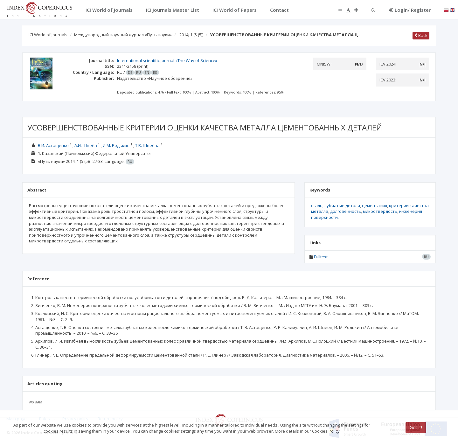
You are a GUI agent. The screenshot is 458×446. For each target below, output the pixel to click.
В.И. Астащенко (53, 145)
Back (420, 35)
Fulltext (321, 257)
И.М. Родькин (116, 145)
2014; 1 (191, 35)
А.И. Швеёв (85, 145)
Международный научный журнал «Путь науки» (123, 35)
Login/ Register (410, 10)
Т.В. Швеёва (147, 145)
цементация (374, 205)
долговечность (345, 211)
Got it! (416, 427)
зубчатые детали (342, 205)
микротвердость (380, 211)
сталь (317, 205)
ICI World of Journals (48, 35)
